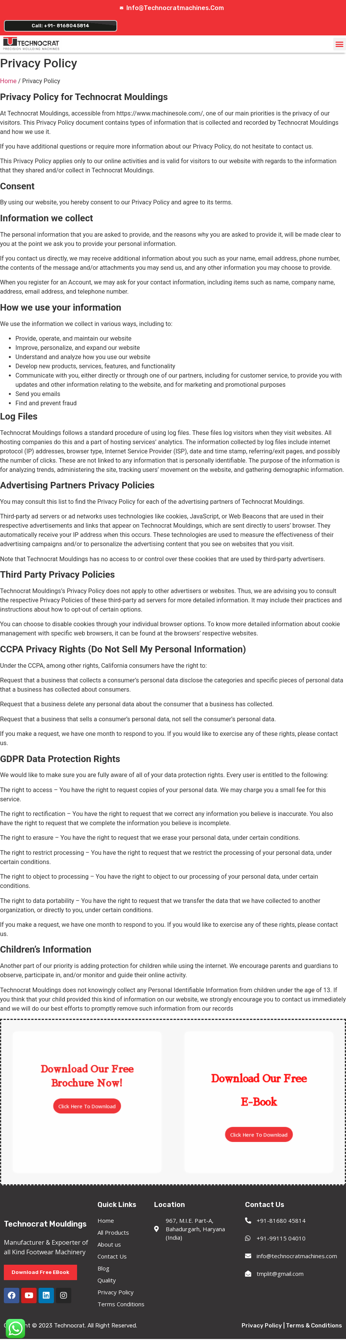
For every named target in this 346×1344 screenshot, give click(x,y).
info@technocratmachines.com (175, 8)
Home (8, 84)
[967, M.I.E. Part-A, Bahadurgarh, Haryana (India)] (195, 1273)
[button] (339, 47)
